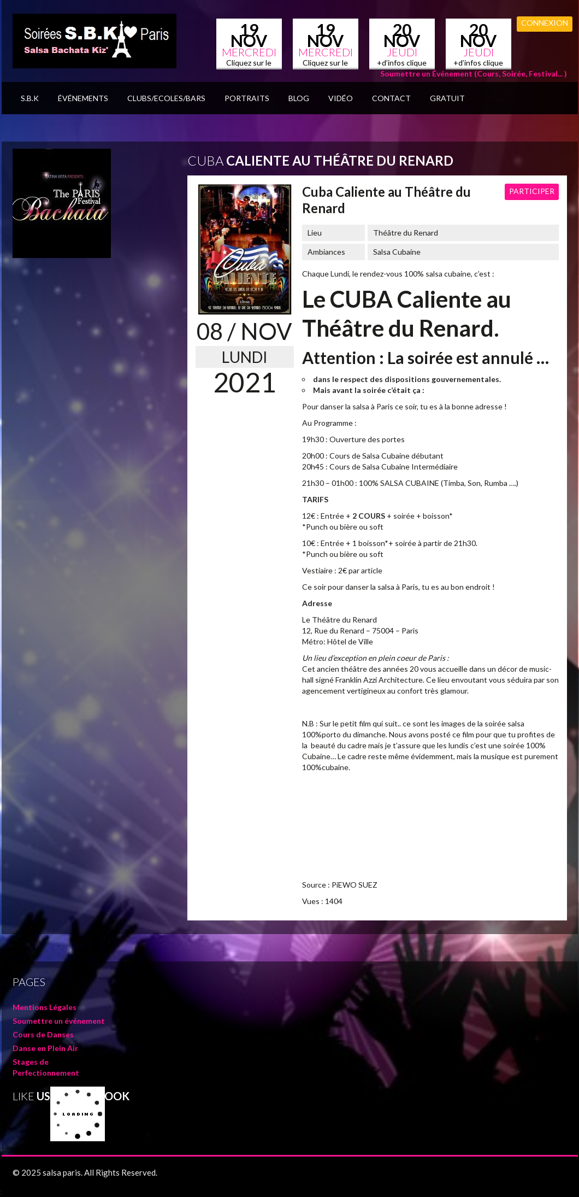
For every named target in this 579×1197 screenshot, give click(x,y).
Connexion (544, 22)
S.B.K (30, 98)
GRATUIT (447, 98)
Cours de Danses (43, 1034)
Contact (391, 98)
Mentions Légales (44, 1007)
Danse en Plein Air (45, 1048)
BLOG (298, 98)
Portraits (246, 98)
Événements (83, 98)
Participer (531, 191)
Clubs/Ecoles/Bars (166, 98)
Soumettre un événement (59, 1020)
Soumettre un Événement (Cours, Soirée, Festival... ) (473, 73)
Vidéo (340, 98)
